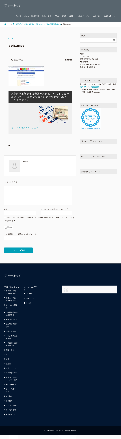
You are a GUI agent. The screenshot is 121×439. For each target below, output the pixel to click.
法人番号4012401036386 (89, 87)
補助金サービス (11, 376)
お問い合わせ (109, 16)
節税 (64, 16)
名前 (5, 213)
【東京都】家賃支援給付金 (11, 348)
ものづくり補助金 (11, 310)
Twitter (28, 298)
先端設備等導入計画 (11, 329)
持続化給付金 (11, 335)
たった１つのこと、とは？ (25, 128)
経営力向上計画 (11, 323)
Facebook (29, 302)
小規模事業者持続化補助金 (11, 317)
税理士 (72, 16)
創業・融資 (46, 16)
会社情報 (97, 16)
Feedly (27, 307)
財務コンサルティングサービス (11, 382)
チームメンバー (11, 409)
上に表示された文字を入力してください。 (22, 238)
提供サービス (84, 16)
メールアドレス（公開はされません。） (53, 213)
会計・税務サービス (11, 394)
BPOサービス (11, 388)
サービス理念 (11, 414)
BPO (57, 16)
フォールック (13, 5)
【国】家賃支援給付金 (11, 341)
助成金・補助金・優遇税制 (27, 16)
